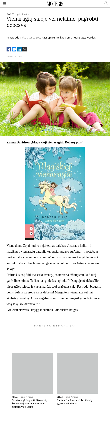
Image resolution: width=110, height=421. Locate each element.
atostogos (33, 37)
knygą (35, 310)
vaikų (23, 37)
